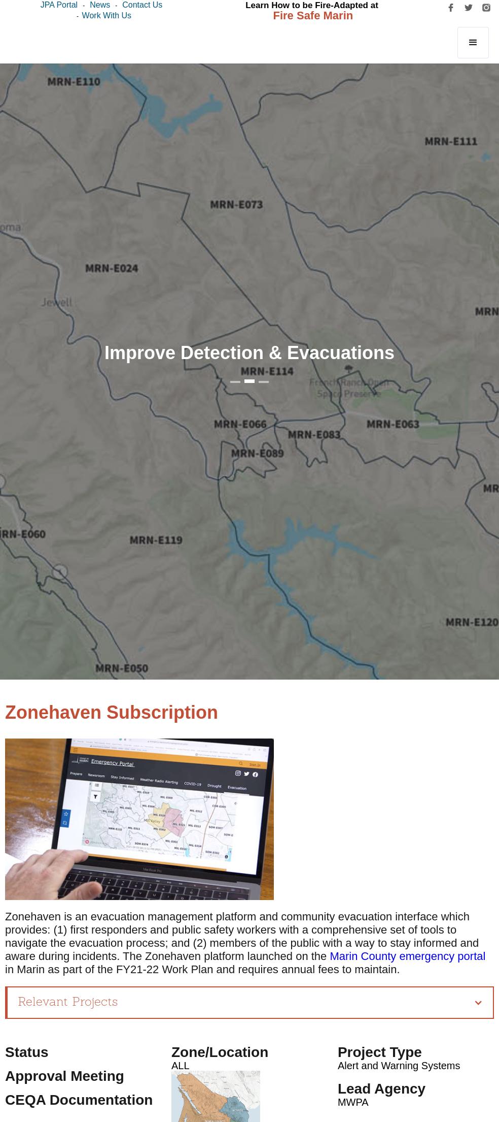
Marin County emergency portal (407, 956)
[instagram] (486, 7)
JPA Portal (59, 5)
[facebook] (450, 7)
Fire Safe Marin (313, 15)
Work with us (106, 15)
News (100, 5)
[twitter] (468, 7)
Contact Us (142, 5)
